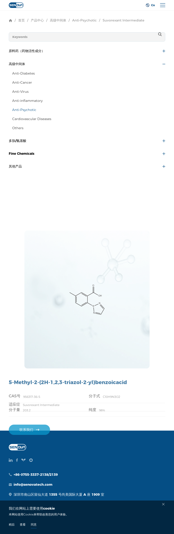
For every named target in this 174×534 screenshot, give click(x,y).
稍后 (12, 524)
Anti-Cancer (22, 83)
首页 (21, 20)
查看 (23, 524)
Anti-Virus (20, 92)
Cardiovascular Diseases (31, 119)
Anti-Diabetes (23, 73)
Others (17, 128)
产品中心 (37, 20)
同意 (34, 524)
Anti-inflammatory (27, 101)
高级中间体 (58, 20)
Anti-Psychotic (84, 20)
